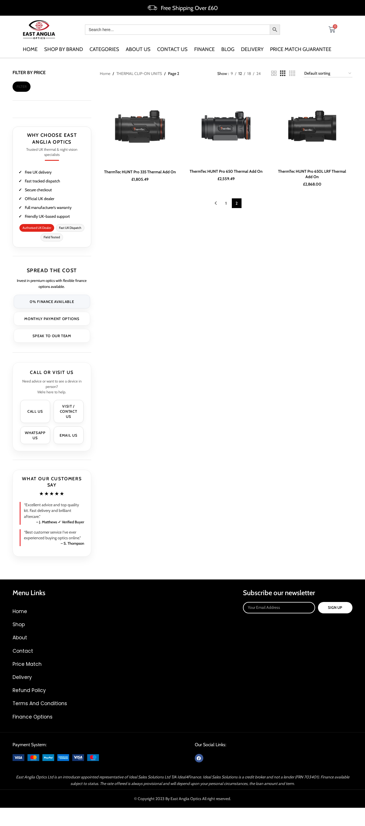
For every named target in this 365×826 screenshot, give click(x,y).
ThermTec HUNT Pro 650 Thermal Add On (226, 171)
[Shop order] (328, 74)
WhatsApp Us (35, 435)
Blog (227, 49)
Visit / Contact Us (68, 411)
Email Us (68, 435)
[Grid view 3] (282, 73)
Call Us (35, 411)
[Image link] (56, 757)
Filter (22, 86)
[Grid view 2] (274, 73)
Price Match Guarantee (300, 49)
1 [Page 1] (226, 203)
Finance (204, 49)
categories (104, 49)
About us (138, 49)
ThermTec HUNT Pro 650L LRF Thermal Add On (312, 173)
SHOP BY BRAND (63, 49)
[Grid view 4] (292, 73)
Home (30, 49)
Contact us (172, 49)
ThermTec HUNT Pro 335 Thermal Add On (140, 171)
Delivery (252, 49)
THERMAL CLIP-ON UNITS (139, 73)
